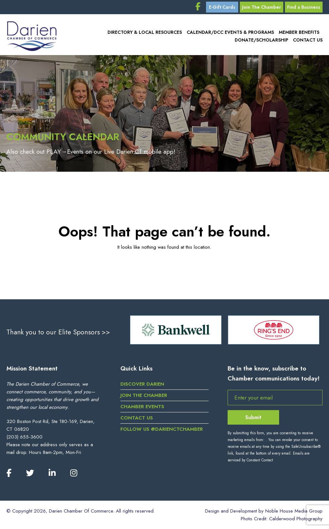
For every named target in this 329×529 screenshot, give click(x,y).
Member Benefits (299, 32)
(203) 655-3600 (24, 436)
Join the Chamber (143, 395)
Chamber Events (142, 406)
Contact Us (308, 40)
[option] (175, 329)
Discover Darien (142, 384)
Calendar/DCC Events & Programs (230, 32)
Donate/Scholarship (261, 40)
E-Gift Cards (222, 7)
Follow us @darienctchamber (161, 429)
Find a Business (303, 7)
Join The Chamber (261, 7)
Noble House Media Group (294, 511)
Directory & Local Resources (145, 32)
